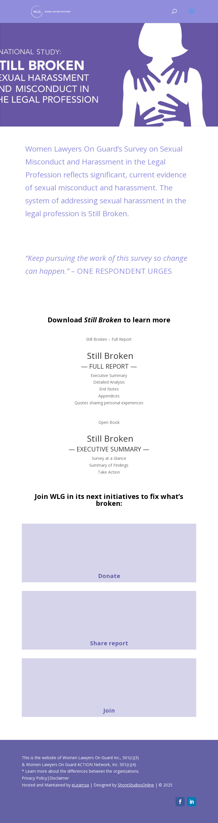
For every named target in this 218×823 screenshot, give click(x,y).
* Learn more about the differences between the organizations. (80, 771)
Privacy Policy (34, 778)
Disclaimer (59, 778)
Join (109, 710)
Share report (109, 643)
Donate (109, 576)
